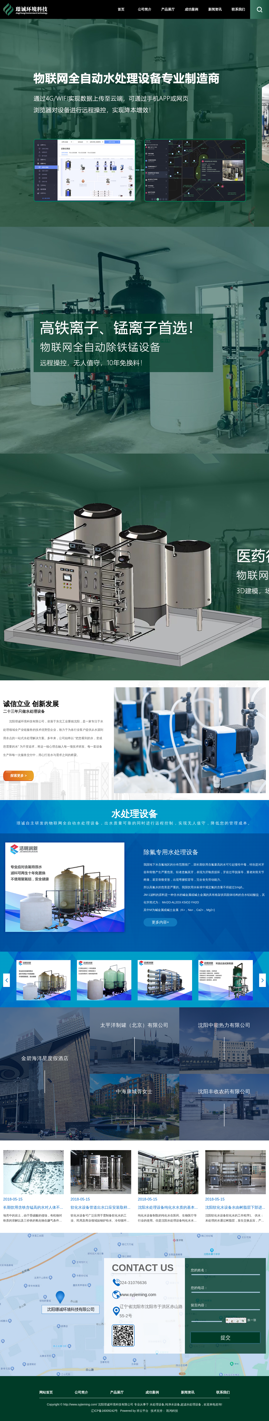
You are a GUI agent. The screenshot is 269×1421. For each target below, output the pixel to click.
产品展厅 (117, 1392)
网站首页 (46, 1392)
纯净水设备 (172, 1404)
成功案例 (152, 1392)
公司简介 (81, 1392)
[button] (6, 980)
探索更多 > (18, 775)
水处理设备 (157, 1404)
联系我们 (223, 1392)
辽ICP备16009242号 (104, 1410)
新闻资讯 (187, 1392)
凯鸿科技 (171, 1410)
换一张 (251, 1320)
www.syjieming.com (138, 1294)
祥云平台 (142, 1410)
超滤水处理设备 (191, 1404)
